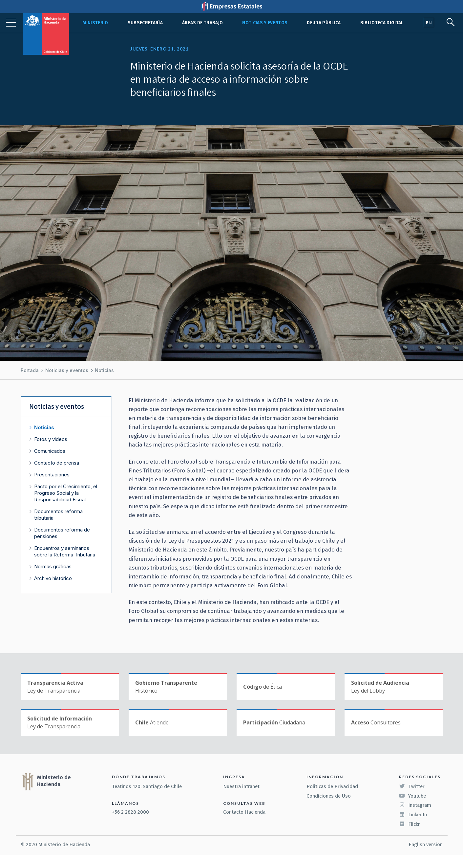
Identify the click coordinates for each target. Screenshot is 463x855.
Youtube (412, 796)
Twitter (412, 786)
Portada (30, 370)
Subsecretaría (145, 23)
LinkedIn (413, 815)
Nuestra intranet (241, 786)
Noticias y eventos (264, 23)
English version (426, 844)
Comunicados (50, 451)
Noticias (104, 370)
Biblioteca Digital (382, 23)
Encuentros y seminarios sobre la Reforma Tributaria (64, 551)
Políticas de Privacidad (332, 786)
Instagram (415, 805)
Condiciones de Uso (328, 796)
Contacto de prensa (56, 463)
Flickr (409, 824)
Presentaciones (52, 474)
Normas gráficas (53, 566)
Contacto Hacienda (244, 812)
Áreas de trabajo (202, 23)
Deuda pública (324, 23)
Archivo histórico (53, 578)
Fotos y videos (51, 439)
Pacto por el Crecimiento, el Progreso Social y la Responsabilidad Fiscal (65, 493)
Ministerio (95, 23)
